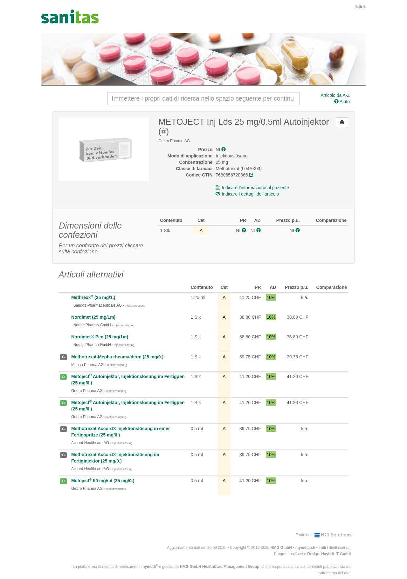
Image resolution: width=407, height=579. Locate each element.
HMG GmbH (281, 547)
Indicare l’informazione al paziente (252, 187)
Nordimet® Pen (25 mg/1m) (99, 336)
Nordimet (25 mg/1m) (93, 317)
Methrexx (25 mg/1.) (93, 297)
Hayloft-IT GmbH (336, 554)
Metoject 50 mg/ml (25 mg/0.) (102, 480)
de (357, 7)
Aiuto (342, 101)
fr (361, 7)
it (365, 7)
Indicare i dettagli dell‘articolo (247, 193)
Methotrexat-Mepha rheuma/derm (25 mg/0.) (117, 356)
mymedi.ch (305, 547)
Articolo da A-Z (335, 95)
